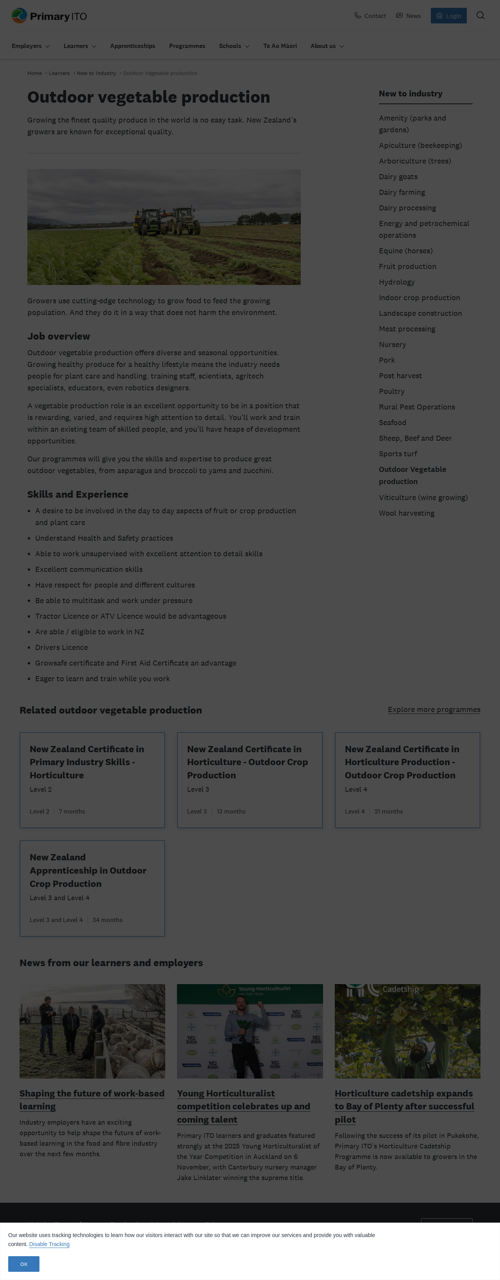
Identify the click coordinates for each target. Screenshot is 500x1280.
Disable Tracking (49, 1244)
